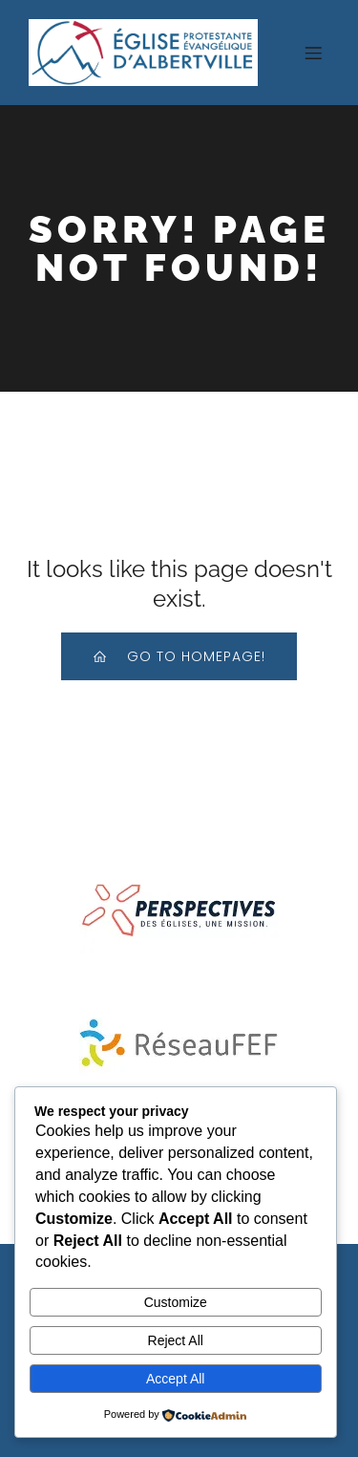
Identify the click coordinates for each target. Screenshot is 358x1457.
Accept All (175, 1378)
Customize (175, 1302)
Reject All (175, 1340)
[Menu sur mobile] (313, 52)
